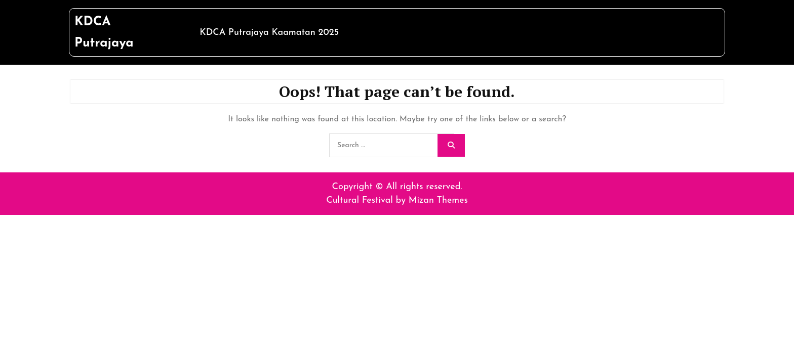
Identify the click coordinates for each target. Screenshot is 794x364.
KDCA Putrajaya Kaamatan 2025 (269, 32)
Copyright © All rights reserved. (397, 187)
